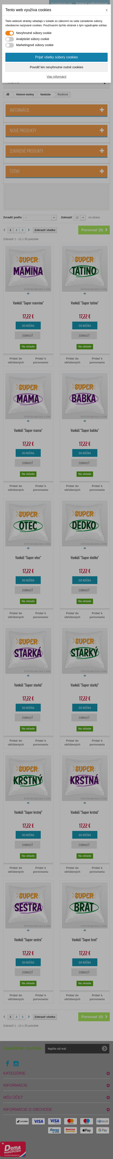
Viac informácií (56, 76)
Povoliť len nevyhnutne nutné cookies (56, 67)
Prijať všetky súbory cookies (56, 57)
